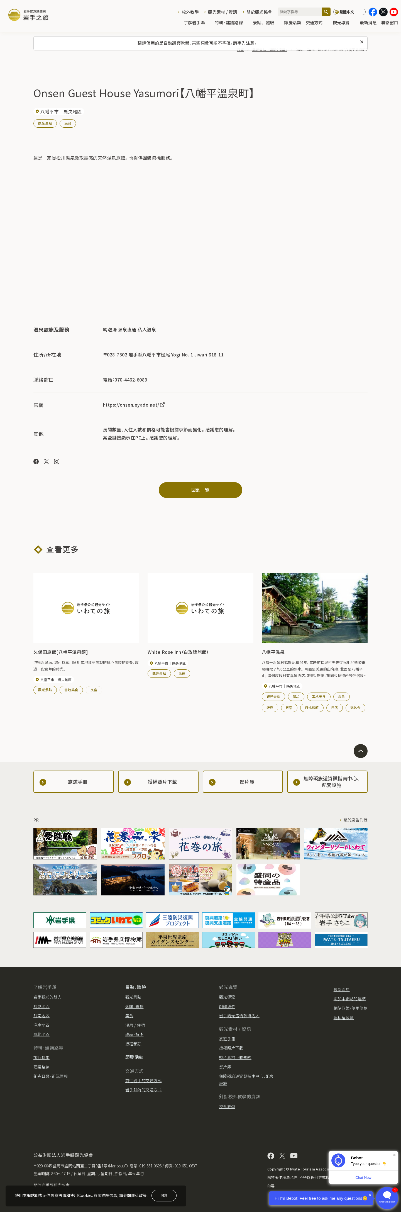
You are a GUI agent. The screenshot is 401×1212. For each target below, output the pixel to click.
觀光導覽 (344, 23)
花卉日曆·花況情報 (50, 1076)
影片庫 (225, 1067)
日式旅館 (312, 707)
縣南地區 (41, 1015)
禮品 (296, 696)
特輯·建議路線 (231, 23)
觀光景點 (45, 123)
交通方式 (317, 23)
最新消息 (368, 23)
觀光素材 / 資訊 (222, 12)
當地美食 (71, 689)
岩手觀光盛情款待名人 (239, 1015)
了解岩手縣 (197, 23)
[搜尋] (326, 12)
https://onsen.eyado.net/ (134, 404)
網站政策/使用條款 (351, 1008)
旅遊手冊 (227, 1038)
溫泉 (341, 696)
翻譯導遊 (227, 1006)
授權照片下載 (231, 1048)
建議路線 (41, 1067)
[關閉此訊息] (361, 42)
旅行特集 (41, 1057)
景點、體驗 (266, 23)
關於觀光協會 (259, 12)
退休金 (355, 707)
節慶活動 (292, 23)
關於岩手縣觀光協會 (51, 1185)
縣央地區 (41, 1006)
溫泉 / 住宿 (135, 1025)
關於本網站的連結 (350, 998)
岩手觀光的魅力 (47, 997)
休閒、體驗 (134, 1006)
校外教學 (190, 12)
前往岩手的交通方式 (143, 1080)
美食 (129, 1015)
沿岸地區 (41, 1025)
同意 (164, 1195)
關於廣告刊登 (355, 820)
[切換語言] (349, 12)
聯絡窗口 (389, 23)
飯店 (269, 707)
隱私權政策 (344, 1017)
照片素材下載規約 (235, 1057)
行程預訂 (133, 1043)
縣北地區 (41, 1034)
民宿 (67, 123)
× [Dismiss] (394, 1155)
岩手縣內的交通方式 (143, 1089)
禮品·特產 (134, 1034)
